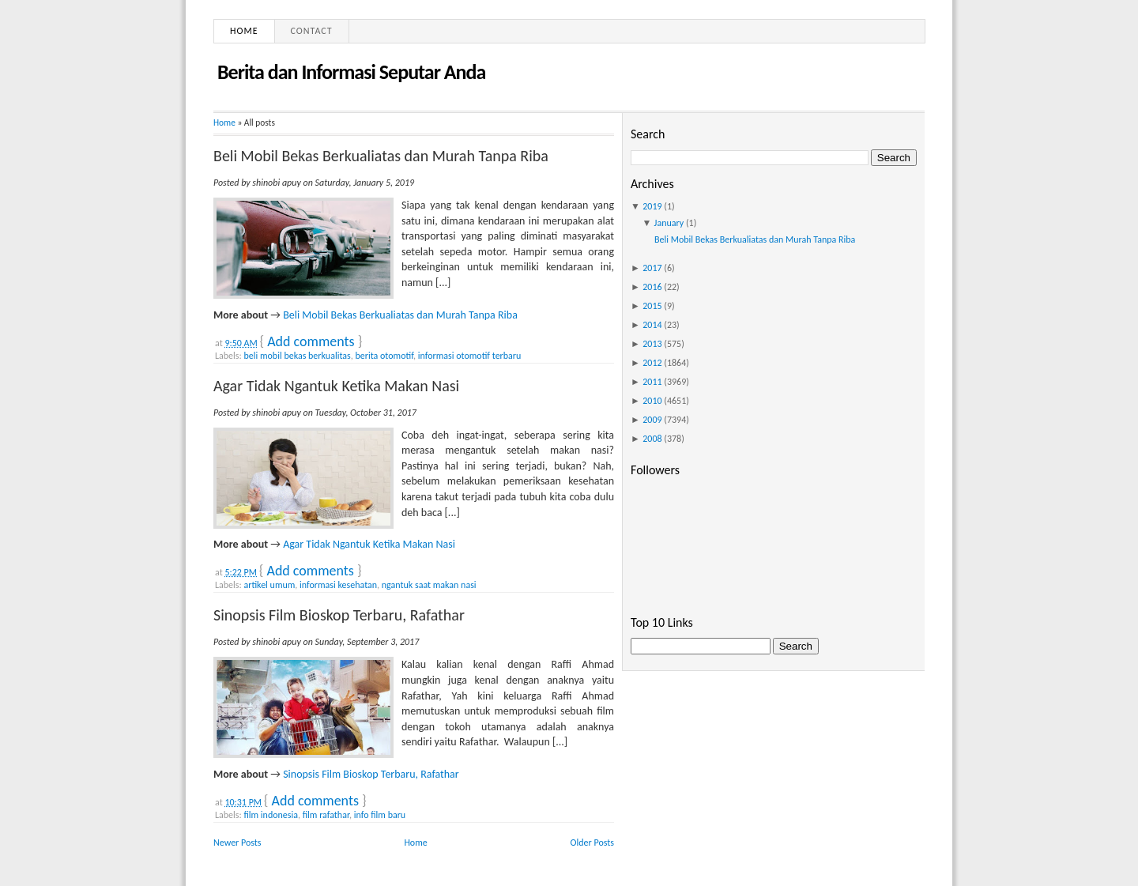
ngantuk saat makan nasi (429, 584)
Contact (312, 30)
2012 (651, 362)
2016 (651, 286)
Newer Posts (237, 842)
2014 (651, 324)
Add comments (310, 341)
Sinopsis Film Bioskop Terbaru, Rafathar (339, 615)
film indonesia (270, 814)
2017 (651, 267)
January (669, 222)
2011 (651, 381)
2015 (651, 305)
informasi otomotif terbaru (470, 355)
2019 (651, 206)
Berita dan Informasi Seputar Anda (351, 72)
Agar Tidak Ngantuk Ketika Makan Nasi (336, 386)
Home (244, 30)
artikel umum (269, 584)
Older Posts (592, 842)
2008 (651, 438)
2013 (651, 343)
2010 (651, 400)
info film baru (379, 814)
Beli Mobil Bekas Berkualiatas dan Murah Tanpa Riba (380, 156)
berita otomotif (384, 355)
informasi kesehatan (338, 584)
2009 (651, 419)
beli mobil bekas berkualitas (296, 355)
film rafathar (326, 814)
